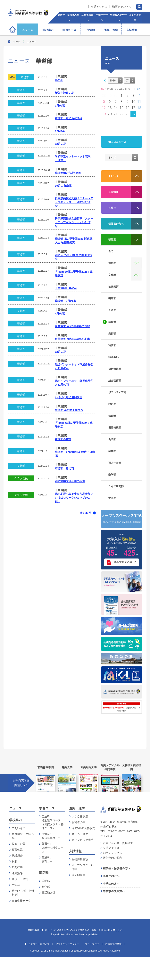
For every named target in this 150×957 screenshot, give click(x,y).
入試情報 (75, 851)
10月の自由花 (63, 185)
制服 (14, 861)
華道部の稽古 (63, 439)
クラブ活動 (21, 478)
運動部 (46, 880)
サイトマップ (92, 944)
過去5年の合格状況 (83, 828)
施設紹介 (17, 855)
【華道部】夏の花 (66, 288)
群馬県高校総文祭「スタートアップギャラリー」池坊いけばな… (74, 202)
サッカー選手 (80, 834)
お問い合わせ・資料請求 (118, 843)
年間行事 (17, 867)
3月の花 (60, 105)
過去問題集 (78, 875)
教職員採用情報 (113, 944)
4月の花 (60, 313)
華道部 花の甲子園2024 (69, 410)
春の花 (59, 80)
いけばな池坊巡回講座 (68, 397)
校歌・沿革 (18, 843)
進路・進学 (77, 808)
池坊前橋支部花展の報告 (70, 481)
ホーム (16, 41)
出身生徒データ (21, 900)
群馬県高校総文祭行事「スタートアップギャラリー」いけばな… (74, 222)
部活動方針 (48, 892)
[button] (103, 80)
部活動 (43, 872)
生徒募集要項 (80, 859)
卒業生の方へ (111, 875)
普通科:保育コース (48, 859)
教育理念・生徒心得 (23, 836)
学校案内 (15, 820)
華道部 (25, 77)
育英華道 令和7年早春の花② (72, 326)
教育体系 (17, 849)
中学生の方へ (111, 883)
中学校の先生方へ (114, 891)
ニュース (15, 808)
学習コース (47, 808)
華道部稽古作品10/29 (68, 173)
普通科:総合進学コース (51, 836)
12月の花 (60, 143)
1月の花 (60, 131)
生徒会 (16, 885)
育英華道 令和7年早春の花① (72, 339)
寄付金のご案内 (112, 857)
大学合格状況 (80, 816)
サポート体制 (20, 879)
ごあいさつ (18, 828)
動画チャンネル (121, 6)
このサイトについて (39, 944)
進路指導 (17, 873)
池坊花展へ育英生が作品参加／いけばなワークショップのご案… (74, 498)
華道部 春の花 (64, 468)
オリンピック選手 (83, 839)
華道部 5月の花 (65, 300)
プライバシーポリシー (67, 944)
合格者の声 (78, 822)
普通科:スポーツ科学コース (52, 847)
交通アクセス (99, 6)
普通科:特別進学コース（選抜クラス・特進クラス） (52, 822)
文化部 (21, 310)
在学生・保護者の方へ (116, 868)
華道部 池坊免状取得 (68, 118)
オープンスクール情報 (83, 867)
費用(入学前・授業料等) (23, 892)
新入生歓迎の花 (64, 92)
